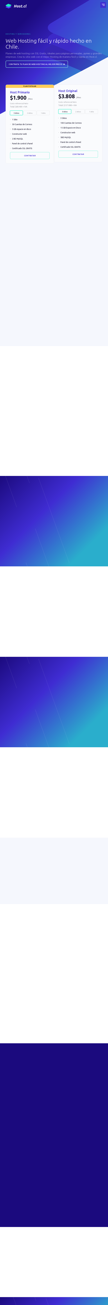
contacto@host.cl (15, 1269)
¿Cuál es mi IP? (44, 1284)
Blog (41, 1276)
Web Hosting (44, 1252)
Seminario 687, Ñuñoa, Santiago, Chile (17, 1275)
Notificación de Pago (80, 1265)
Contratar (30, 156)
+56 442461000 (14, 1264)
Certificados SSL (45, 1265)
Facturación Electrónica (81, 1256)
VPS (40, 1260)
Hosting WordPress (47, 1256)
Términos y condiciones (16, 1300)
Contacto (76, 1252)
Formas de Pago (79, 1260)
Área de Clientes (45, 1280)
